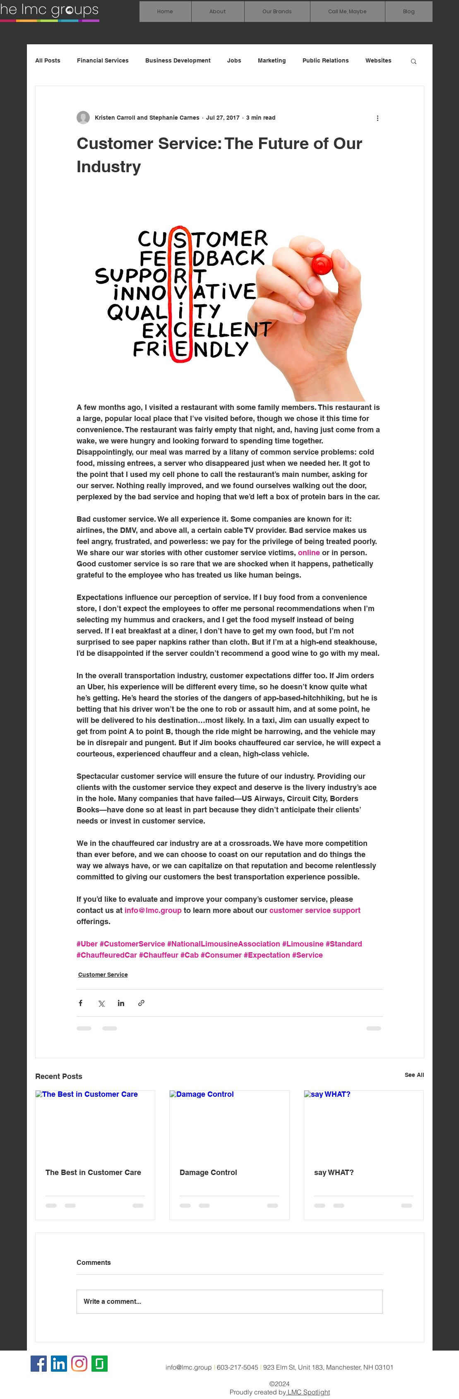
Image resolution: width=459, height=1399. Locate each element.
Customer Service (103, 974)
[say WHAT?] (364, 1124)
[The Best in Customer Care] (95, 1124)
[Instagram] (79, 1364)
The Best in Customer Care (93, 1172)
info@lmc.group (189, 1367)
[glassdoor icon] (99, 1364)
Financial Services (103, 60)
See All (414, 1075)
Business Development (178, 60)
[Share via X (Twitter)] (101, 1003)
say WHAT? (334, 1172)
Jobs (234, 60)
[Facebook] (39, 1364)
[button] (277, 11)
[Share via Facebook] (80, 1003)
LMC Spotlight (308, 1392)
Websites (378, 60)
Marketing (272, 60)
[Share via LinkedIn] (121, 1003)
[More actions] (378, 118)
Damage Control (208, 1172)
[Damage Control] (229, 1124)
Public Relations (326, 60)
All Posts (47, 60)
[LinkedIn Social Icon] (59, 1364)
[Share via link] (141, 1003)
